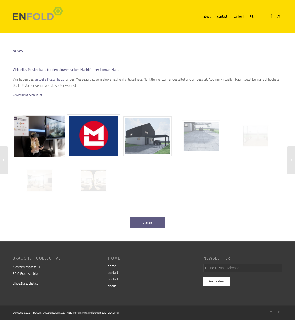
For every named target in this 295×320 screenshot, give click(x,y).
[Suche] (252, 16)
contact (113, 272)
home (112, 266)
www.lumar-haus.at (27, 95)
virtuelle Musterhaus (49, 79)
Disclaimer (113, 312)
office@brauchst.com (27, 283)
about (112, 285)
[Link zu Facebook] (271, 16)
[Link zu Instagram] (278, 16)
